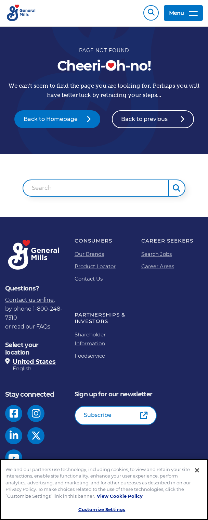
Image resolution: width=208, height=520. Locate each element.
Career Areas (157, 266)
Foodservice (90, 355)
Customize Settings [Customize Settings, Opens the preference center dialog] (101, 509)
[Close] (197, 470)
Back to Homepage (51, 119)
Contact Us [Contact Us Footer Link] (89, 278)
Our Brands (89, 254)
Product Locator (95, 266)
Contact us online (29, 300)
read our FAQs (31, 326)
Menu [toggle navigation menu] (183, 13)
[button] (176, 188)
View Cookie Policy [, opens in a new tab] (120, 496)
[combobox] (96, 188)
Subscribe (98, 415)
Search (151, 13)
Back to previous (144, 119)
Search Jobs (156, 254)
